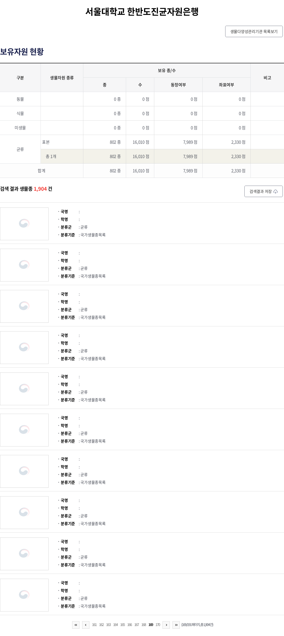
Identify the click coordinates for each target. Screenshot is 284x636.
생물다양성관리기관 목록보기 (254, 31)
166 (129, 624)
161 (94, 624)
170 (157, 624)
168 (143, 624)
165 (122, 624)
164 (115, 624)
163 (108, 624)
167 (136, 624)
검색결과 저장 (264, 191)
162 (101, 624)
